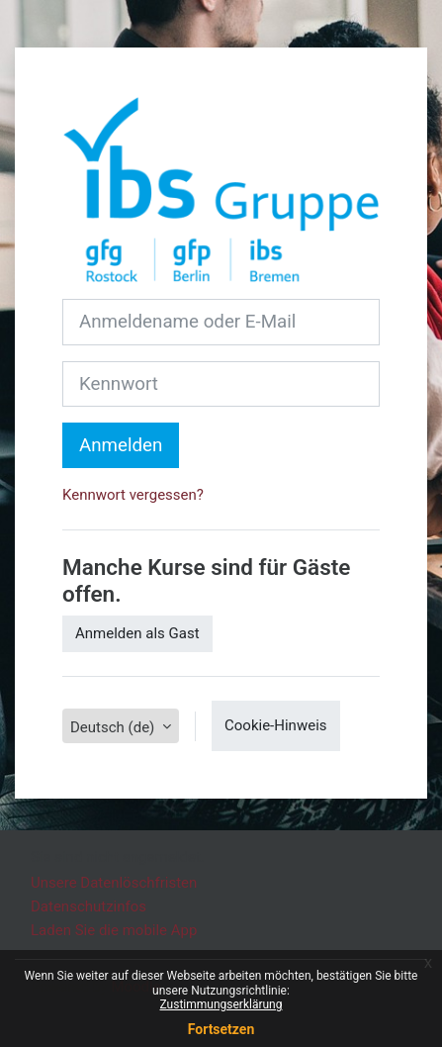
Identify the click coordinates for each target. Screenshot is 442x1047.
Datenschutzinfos (88, 906)
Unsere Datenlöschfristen (114, 883)
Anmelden (120, 445)
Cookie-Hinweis (275, 725)
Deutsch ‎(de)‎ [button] (114, 727)
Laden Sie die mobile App (114, 930)
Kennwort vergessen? (133, 495)
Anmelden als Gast (137, 633)
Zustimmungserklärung (221, 1004)
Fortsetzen (221, 1029)
